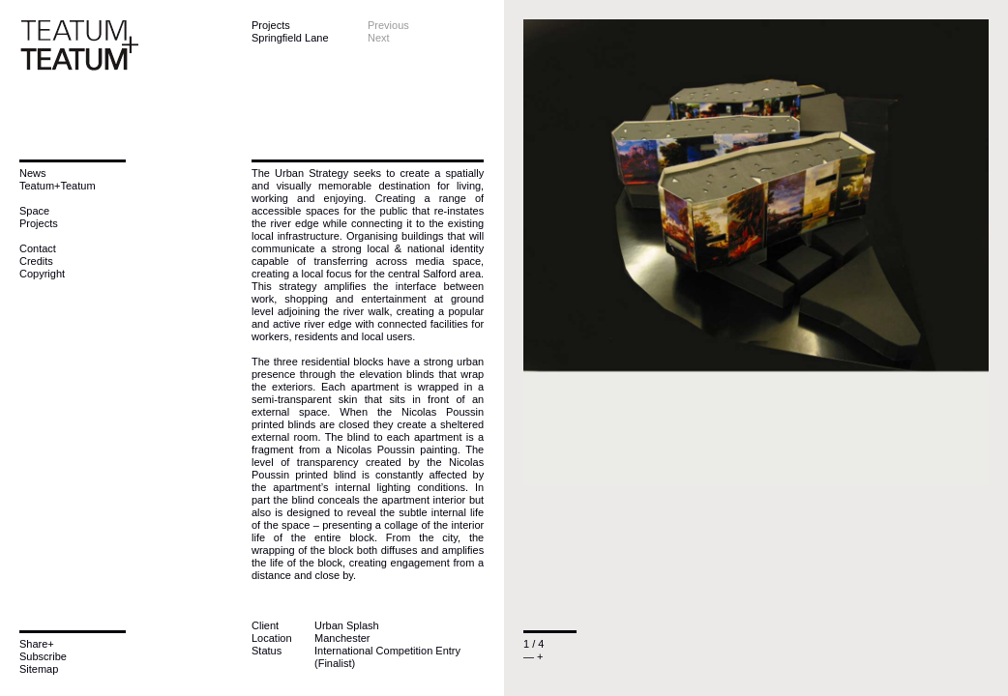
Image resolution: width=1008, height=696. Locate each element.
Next (379, 38)
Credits (36, 261)
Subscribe (43, 656)
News (32, 173)
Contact (37, 248)
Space (34, 211)
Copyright (42, 273)
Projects (38, 223)
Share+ (36, 644)
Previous (388, 25)
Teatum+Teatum (57, 185)
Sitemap (38, 669)
